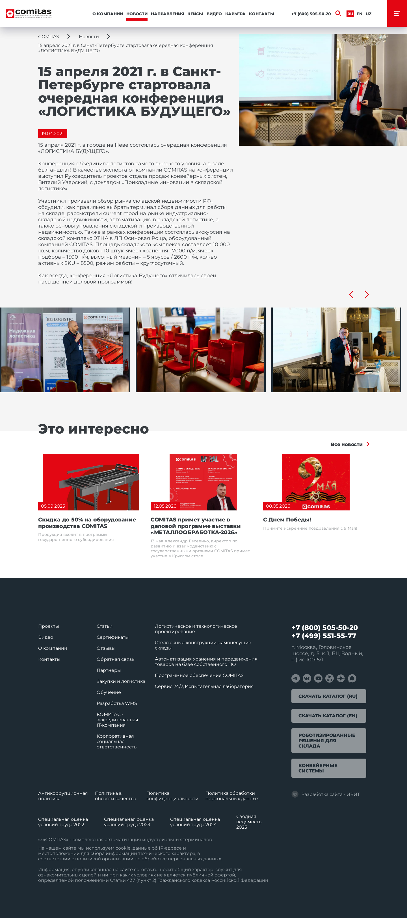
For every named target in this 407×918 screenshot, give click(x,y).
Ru (350, 13)
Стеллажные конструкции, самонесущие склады (203, 645)
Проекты (48, 626)
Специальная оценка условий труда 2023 (129, 822)
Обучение (109, 692)
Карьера (235, 13)
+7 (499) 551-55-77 (323, 636)
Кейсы (195, 13)
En (359, 13)
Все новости (347, 444)
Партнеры (109, 670)
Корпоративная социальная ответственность (117, 741)
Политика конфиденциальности (172, 796)
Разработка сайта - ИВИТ (325, 794)
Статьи (104, 626)
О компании (107, 13)
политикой (88, 858)
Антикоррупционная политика (63, 796)
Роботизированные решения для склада (326, 741)
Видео (214, 13)
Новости (137, 13)
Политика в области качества (115, 796)
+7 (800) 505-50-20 (311, 13)
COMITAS (48, 36)
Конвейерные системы (317, 768)
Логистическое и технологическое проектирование (196, 628)
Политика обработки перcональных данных (232, 796)
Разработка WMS (117, 703)
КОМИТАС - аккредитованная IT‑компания (117, 720)
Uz (369, 13)
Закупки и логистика (121, 681)
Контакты (261, 13)
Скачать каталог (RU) (328, 696)
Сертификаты (113, 637)
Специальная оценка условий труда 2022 (63, 822)
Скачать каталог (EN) (327, 715)
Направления (167, 13)
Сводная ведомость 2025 (248, 822)
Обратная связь (116, 659)
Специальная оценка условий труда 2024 (195, 822)
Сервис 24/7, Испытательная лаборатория (204, 686)
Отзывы (106, 648)
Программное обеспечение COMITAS (199, 675)
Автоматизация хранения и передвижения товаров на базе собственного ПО (206, 661)
